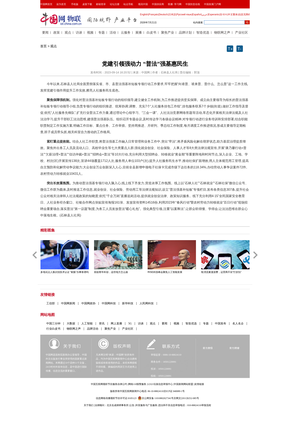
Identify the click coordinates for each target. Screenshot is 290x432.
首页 (43, 46)
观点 (53, 46)
